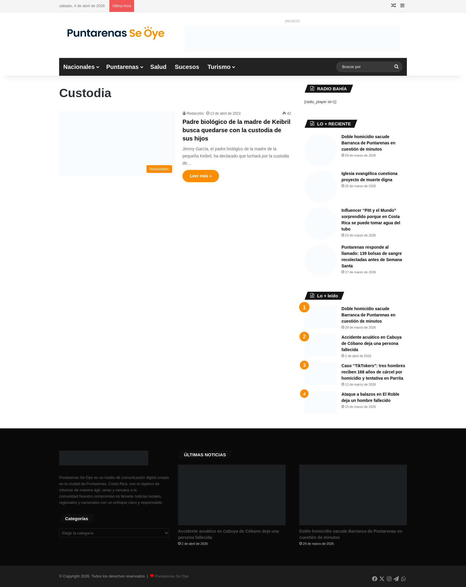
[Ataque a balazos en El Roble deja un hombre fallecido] (320, 402)
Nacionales (79, 67)
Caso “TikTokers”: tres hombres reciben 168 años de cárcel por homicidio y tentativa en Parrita (373, 372)
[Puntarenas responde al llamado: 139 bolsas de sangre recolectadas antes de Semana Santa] (320, 260)
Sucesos (187, 67)
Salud (158, 67)
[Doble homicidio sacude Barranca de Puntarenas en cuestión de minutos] (320, 150)
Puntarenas (122, 67)
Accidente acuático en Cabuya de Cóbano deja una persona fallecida (371, 343)
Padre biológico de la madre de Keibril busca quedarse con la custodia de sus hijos (236, 130)
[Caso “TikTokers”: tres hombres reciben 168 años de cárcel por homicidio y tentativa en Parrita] (320, 374)
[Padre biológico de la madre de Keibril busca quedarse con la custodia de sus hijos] (117, 143)
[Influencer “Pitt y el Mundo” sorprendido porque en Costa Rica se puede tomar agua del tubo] (320, 223)
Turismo (218, 67)
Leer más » (201, 175)
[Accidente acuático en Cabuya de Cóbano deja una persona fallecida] (320, 345)
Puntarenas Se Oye (172, 576)
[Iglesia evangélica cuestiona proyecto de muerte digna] (320, 187)
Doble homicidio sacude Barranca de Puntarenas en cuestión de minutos (368, 143)
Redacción (195, 113)
